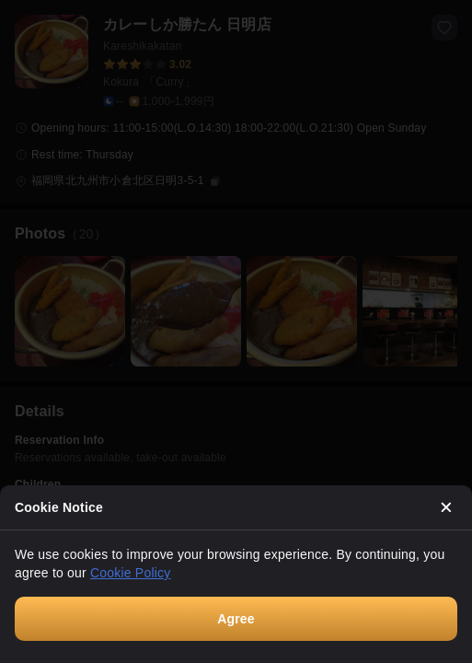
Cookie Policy (130, 572)
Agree (236, 618)
